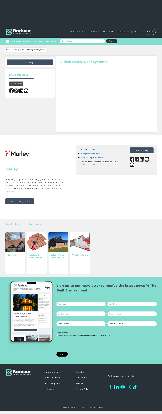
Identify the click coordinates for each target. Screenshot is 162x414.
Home (8, 50)
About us (80, 375)
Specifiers (93, 32)
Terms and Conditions (89, 338)
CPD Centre (108, 32)
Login (150, 32)
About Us (138, 32)
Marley (16, 50)
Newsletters (123, 32)
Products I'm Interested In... (46, 41)
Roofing (11, 264)
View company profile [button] (19, 201)
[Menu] (17, 41)
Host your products (54, 386)
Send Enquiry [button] (30, 62)
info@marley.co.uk (90, 153)
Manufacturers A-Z (53, 375)
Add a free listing (52, 380)
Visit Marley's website (92, 157)
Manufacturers (77, 32)
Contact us (81, 380)
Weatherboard (107, 264)
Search (112, 41)
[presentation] (75, 347)
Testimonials (50, 392)
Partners (80, 386)
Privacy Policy (62, 335)
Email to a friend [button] (16, 84)
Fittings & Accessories (50, 264)
